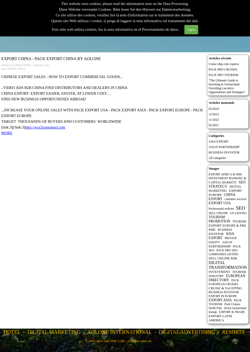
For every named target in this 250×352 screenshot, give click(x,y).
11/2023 (214, 119)
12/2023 (214, 114)
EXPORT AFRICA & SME (225, 174)
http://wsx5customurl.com (45, 127)
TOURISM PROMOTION (219, 219)
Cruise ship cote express (224, 64)
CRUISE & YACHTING (225, 288)
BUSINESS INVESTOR (224, 152)
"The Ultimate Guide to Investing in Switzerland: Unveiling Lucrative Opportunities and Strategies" (227, 86)
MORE (6, 133)
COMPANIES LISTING (224, 254)
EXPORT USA (220, 203)
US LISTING (238, 213)
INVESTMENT (219, 272)
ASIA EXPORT (218, 141)
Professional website (221, 208)
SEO (240, 208)
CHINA (22, 69)
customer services (236, 199)
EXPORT (11, 69)
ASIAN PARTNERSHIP (224, 147)
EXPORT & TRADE (232, 312)
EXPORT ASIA (220, 300)
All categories (217, 158)
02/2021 (214, 125)
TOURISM (239, 221)
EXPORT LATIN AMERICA (220, 318)
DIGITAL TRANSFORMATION (228, 265)
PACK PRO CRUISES (223, 69)
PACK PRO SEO (227, 250)
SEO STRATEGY (227, 184)
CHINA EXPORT (222, 197)
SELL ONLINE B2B (223, 258)
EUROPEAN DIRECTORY (227, 278)
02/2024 (214, 109)
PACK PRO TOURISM (223, 75)
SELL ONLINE (218, 213)
